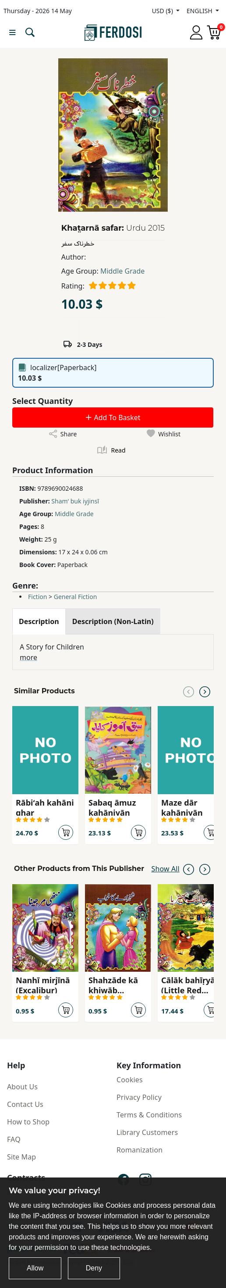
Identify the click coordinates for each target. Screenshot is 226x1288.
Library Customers (147, 1132)
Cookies (130, 1080)
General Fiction (75, 596)
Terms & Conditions (149, 1115)
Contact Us (25, 1104)
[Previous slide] (188, 691)
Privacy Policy (139, 1097)
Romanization (139, 1150)
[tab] (39, 621)
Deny (94, 1268)
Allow (35, 1268)
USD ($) (163, 11)
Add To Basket (112, 417)
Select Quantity (42, 401)
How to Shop (28, 1122)
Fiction (37, 596)
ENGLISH (200, 11)
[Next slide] (205, 691)
